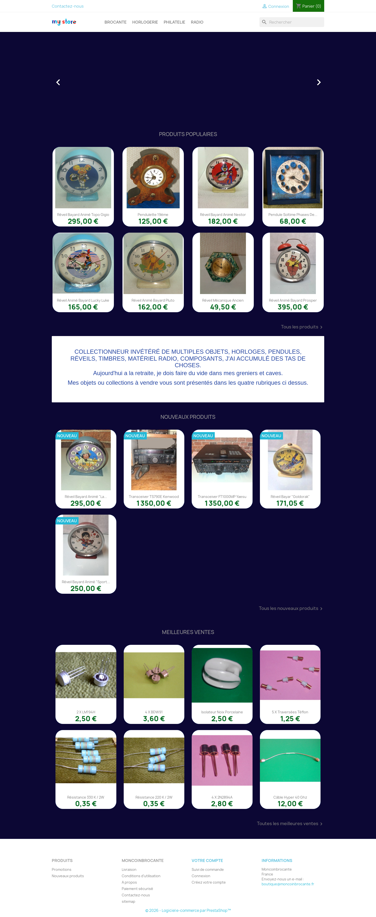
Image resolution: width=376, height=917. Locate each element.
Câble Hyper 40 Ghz (290, 797)
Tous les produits (302, 327)
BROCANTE (116, 22)
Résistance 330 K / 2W (85, 797)
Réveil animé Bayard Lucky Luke (83, 300)
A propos (129, 882)
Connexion (201, 876)
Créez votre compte (209, 882)
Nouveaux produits (68, 876)
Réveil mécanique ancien (223, 300)
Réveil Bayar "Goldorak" (290, 496)
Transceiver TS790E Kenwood (154, 496)
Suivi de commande (208, 869)
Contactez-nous (68, 6)
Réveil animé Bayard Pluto (153, 300)
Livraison (129, 869)
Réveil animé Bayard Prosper (293, 300)
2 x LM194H (86, 712)
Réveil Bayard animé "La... (86, 496)
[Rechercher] (291, 22)
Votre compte (207, 860)
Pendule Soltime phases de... (293, 214)
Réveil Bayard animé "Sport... (86, 581)
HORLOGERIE (145, 22)
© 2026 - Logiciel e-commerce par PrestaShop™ (188, 910)
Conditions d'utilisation (141, 876)
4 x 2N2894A (222, 797)
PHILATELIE (174, 22)
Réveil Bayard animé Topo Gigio (83, 214)
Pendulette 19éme (153, 214)
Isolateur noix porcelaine (222, 712)
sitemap (128, 901)
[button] (72, 80)
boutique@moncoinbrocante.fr (288, 884)
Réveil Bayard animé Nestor (223, 214)
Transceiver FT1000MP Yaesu (222, 496)
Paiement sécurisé (137, 888)
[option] (188, 80)
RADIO (197, 22)
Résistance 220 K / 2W (154, 797)
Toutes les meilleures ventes (290, 824)
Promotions (61, 869)
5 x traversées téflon (290, 712)
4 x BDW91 (154, 712)
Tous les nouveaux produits (291, 609)
